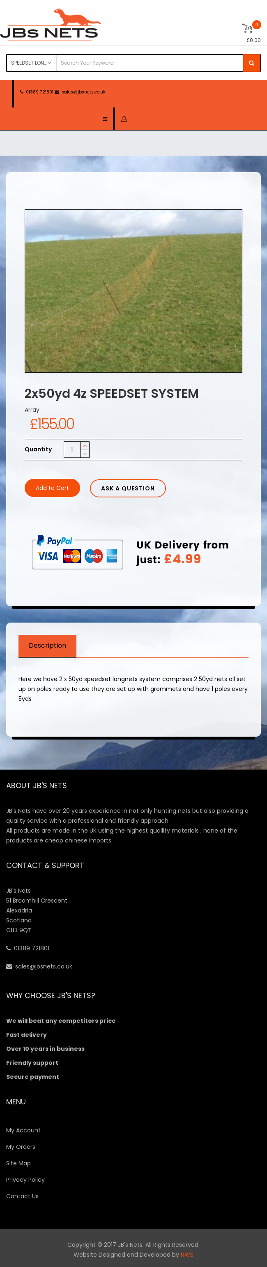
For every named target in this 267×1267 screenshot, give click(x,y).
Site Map (18, 1163)
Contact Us (22, 1196)
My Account (23, 1130)
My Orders (20, 1147)
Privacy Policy (25, 1180)
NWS (187, 1255)
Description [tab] (47, 645)
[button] (124, 118)
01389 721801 (39, 92)
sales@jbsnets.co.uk (84, 92)
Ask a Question (128, 488)
